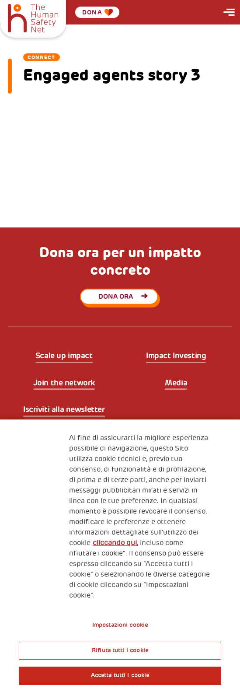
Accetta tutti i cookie (120, 675)
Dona (97, 12)
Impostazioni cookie (120, 625)
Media (176, 383)
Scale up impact (64, 355)
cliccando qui (115, 542)
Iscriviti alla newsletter (64, 409)
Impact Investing (176, 355)
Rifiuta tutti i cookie (120, 650)
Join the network (64, 383)
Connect (41, 57)
